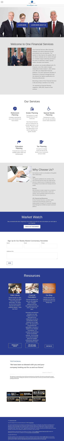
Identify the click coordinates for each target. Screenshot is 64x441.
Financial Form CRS (13, 420)
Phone (42, 243)
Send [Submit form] (9, 263)
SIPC (47, 436)
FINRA (44, 436)
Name (8, 243)
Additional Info (10, 251)
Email (25, 243)
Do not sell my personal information (33, 432)
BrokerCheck (31, 422)
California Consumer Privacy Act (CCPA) (42, 431)
